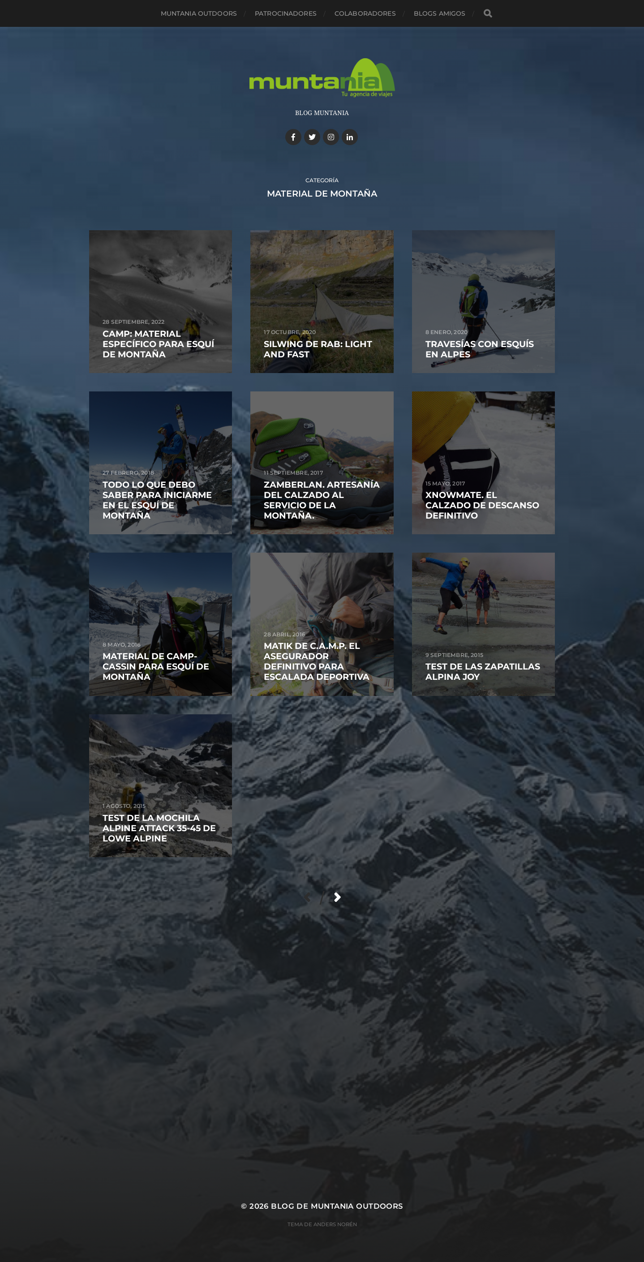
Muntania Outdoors (199, 13)
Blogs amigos (440, 13)
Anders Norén (335, 1224)
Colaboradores (365, 13)
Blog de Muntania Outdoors (337, 1206)
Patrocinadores (286, 13)
